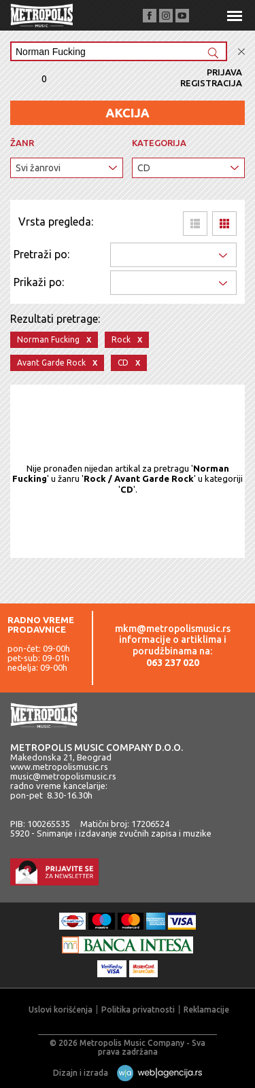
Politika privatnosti (138, 1009)
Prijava (224, 72)
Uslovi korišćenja (60, 1009)
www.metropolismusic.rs (59, 766)
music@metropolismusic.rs (63, 776)
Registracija (211, 83)
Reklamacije (206, 1009)
